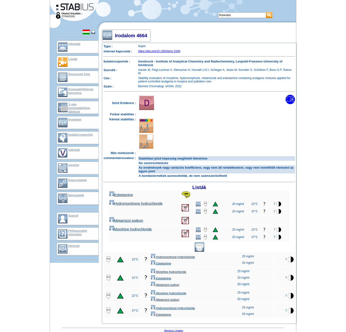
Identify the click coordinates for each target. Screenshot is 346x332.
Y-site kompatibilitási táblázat (79, 108)
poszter (73, 165)
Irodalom (74, 119)
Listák (72, 59)
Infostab (74, 44)
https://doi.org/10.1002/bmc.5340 (159, 51)
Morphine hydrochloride (130, 229)
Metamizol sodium (126, 220)
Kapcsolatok (77, 180)
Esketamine (121, 195)
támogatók (76, 195)
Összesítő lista (79, 74)
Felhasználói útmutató (77, 232)
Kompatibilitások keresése (80, 91)
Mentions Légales (173, 330)
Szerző (73, 215)
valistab (74, 150)
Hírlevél (74, 246)
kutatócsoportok (80, 134)
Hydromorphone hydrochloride (136, 203)
